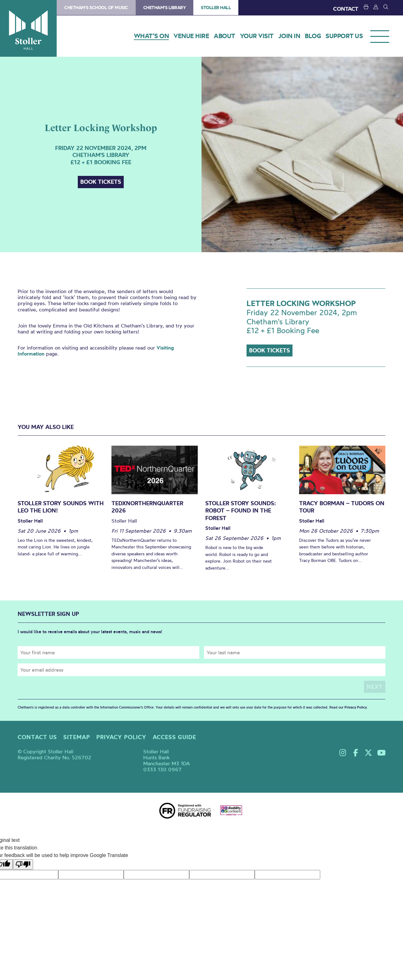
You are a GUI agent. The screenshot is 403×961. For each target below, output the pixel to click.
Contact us (37, 736)
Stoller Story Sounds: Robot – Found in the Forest (240, 511)
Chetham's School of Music (96, 7)
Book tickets (100, 181)
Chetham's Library (164, 7)
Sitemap (76, 736)
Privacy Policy (355, 707)
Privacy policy (121, 736)
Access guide (174, 736)
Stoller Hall (28, 28)
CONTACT (345, 8)
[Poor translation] (23, 864)
